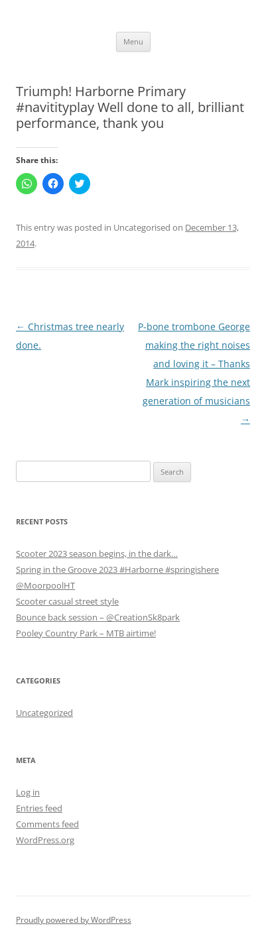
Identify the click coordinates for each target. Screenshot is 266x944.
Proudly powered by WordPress (73, 919)
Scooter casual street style (67, 601)
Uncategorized (44, 713)
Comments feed (47, 824)
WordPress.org (45, 840)
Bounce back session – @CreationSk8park (98, 617)
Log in (28, 792)
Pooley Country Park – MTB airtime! (86, 633)
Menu (133, 41)
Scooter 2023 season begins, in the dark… (97, 554)
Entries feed (39, 808)
